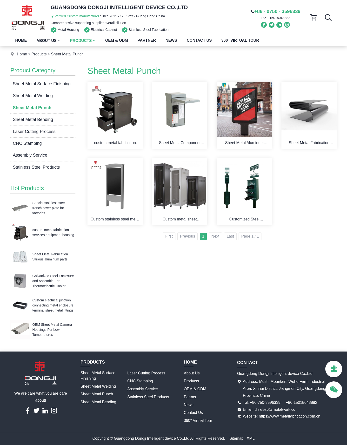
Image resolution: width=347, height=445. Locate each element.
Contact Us (199, 40)
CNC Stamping (27, 143)
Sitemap (236, 438)
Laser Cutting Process (34, 131)
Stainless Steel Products (36, 167)
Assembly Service (30, 155)
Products (83, 41)
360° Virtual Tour (240, 40)
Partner (147, 40)
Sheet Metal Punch (67, 54)
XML (251, 438)
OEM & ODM (116, 40)
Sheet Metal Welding (33, 95)
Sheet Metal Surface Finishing (42, 83)
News (171, 40)
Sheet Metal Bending (33, 119)
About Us (48, 41)
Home (21, 40)
